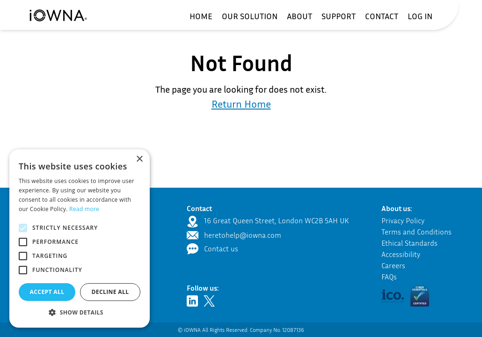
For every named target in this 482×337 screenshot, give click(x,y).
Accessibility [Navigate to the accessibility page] (400, 254)
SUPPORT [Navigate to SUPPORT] (338, 16)
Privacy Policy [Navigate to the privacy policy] (402, 220)
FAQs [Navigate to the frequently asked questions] (389, 276)
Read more (84, 209)
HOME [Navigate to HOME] (201, 16)
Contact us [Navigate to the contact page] (221, 248)
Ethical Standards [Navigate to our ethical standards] (409, 243)
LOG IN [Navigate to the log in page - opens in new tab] (420, 16)
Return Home (241, 104)
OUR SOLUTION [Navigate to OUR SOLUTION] (250, 16)
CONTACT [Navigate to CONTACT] (381, 16)
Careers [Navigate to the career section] (393, 265)
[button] (419, 296)
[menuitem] (201, 15)
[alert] (79, 238)
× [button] (139, 159)
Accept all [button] (47, 292)
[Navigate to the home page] (58, 14)
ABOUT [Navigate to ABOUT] (299, 16)
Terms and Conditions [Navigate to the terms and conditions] (416, 231)
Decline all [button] (110, 292)
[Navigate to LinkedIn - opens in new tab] (194, 301)
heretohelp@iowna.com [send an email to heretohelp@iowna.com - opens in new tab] (242, 235)
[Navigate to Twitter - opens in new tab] (211, 301)
